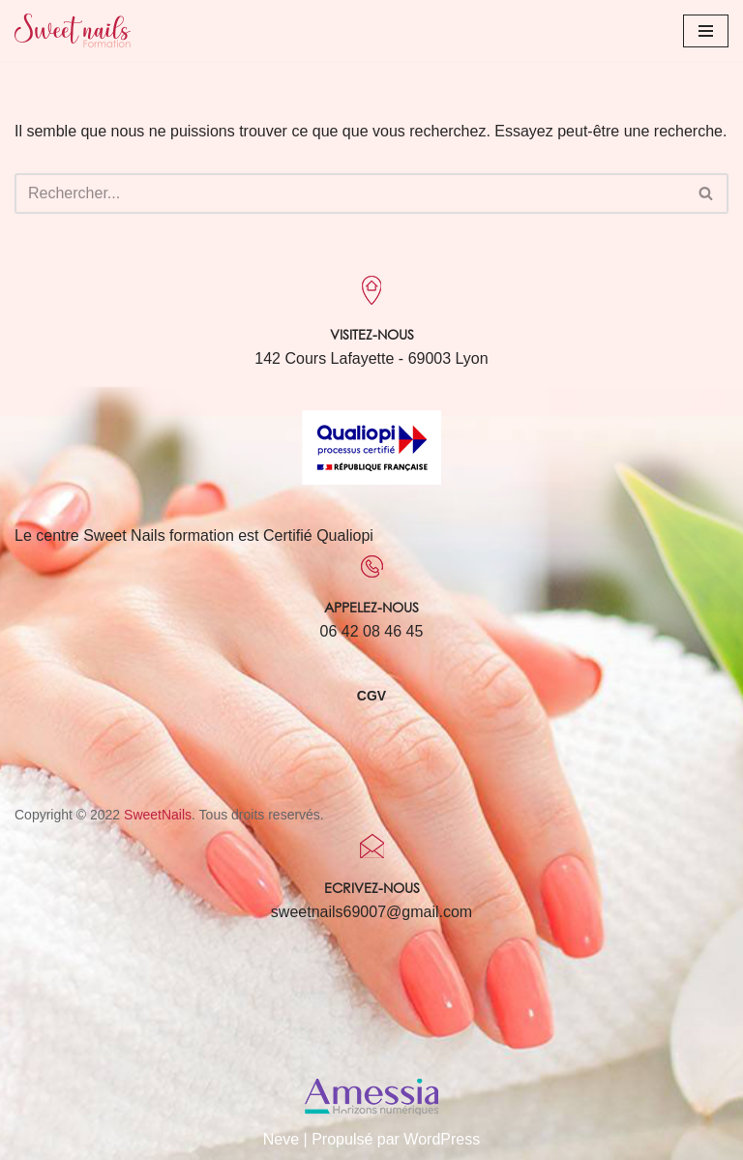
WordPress (441, 1139)
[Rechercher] (350, 193)
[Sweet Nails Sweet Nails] (73, 30)
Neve (281, 1139)
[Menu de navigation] (705, 31)
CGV (371, 695)
